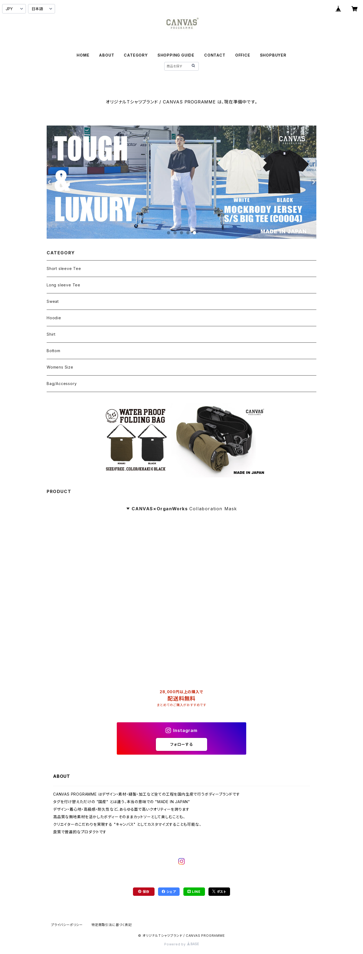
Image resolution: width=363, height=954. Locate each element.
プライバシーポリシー (67, 925)
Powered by (181, 944)
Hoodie (54, 317)
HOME (83, 55)
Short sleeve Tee (64, 268)
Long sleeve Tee (63, 285)
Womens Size (60, 367)
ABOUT (106, 55)
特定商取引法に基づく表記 (111, 925)
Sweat (53, 301)
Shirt (51, 334)
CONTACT (214, 55)
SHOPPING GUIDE (175, 55)
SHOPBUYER (273, 55)
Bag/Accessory (62, 383)
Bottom (53, 350)
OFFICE (242, 55)
